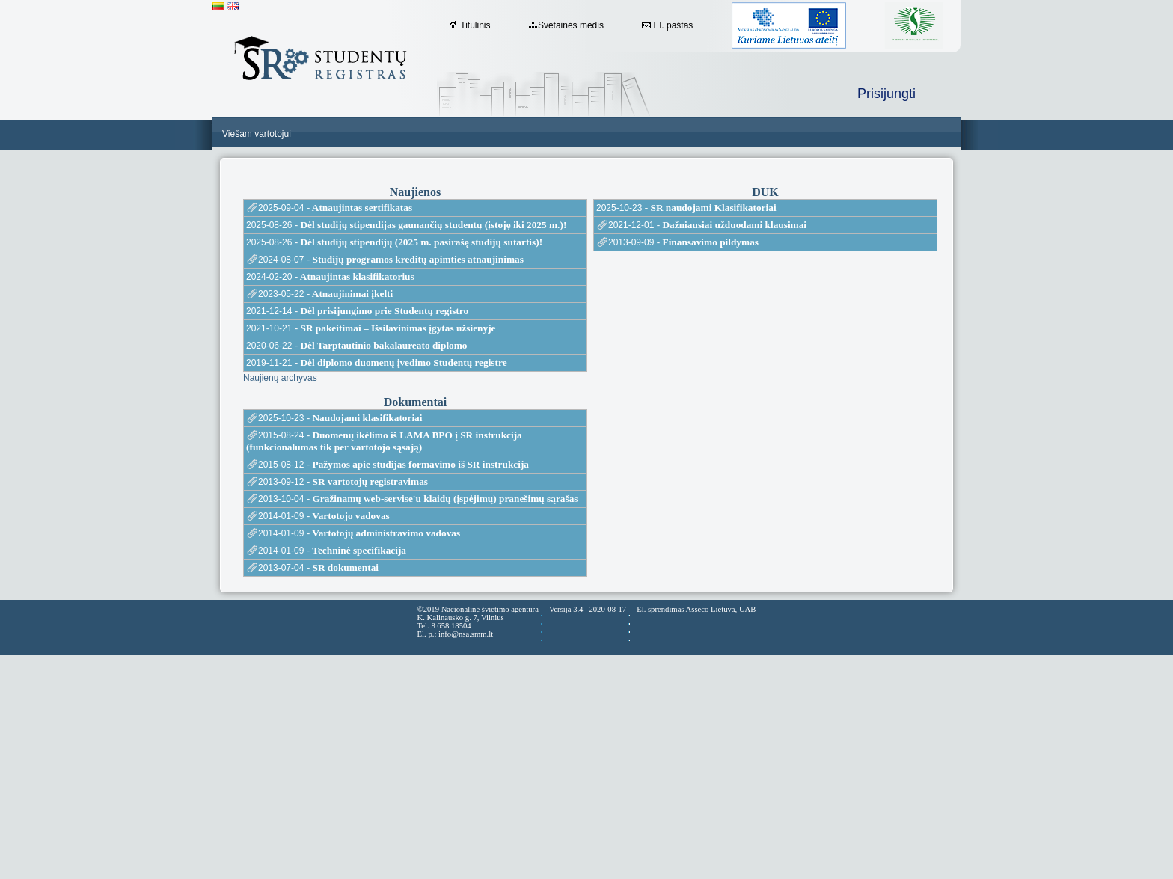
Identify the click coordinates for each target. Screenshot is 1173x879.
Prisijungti (886, 93)
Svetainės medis (566, 25)
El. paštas (667, 25)
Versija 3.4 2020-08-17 (587, 609)
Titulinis (469, 25)
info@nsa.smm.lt (465, 634)
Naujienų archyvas (280, 378)
